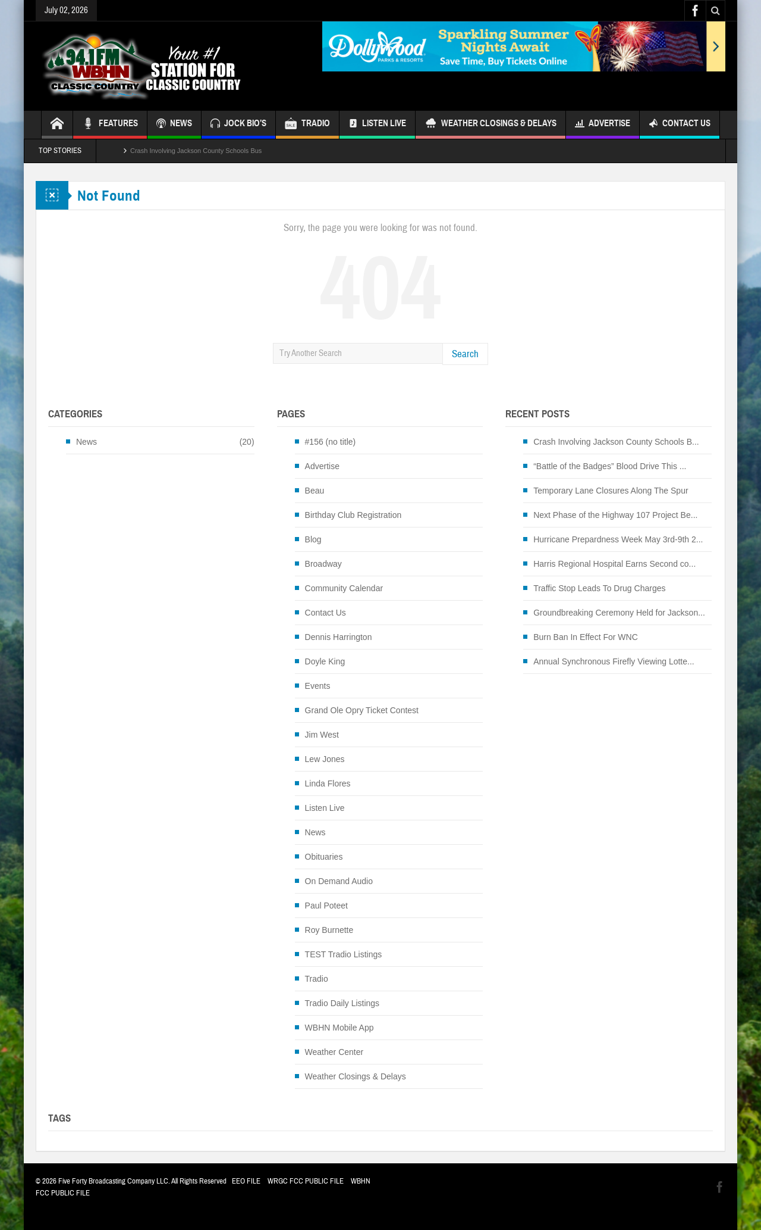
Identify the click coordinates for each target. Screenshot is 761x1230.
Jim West (322, 734)
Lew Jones (325, 759)
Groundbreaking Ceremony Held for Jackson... (619, 612)
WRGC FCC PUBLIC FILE (306, 1181)
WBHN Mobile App (339, 1027)
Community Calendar (344, 588)
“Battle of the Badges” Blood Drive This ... (609, 466)
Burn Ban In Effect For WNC (585, 637)
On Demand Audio (339, 881)
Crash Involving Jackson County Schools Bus (196, 150)
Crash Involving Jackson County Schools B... (616, 442)
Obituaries (324, 856)
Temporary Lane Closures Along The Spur (610, 490)
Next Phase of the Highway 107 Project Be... (615, 515)
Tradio (316, 979)
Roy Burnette (329, 930)
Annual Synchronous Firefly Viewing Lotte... (613, 661)
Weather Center (334, 1052)
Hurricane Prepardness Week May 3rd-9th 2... (618, 539)
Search (465, 354)
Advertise (602, 125)
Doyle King (325, 661)
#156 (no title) (330, 442)
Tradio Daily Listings (342, 1003)
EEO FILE (246, 1181)
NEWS (174, 125)
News (86, 442)
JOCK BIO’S (238, 125)
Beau (315, 490)
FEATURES (110, 125)
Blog (313, 539)
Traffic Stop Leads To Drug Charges (599, 588)
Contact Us (679, 125)
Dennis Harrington (338, 637)
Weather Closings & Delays (490, 125)
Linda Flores (328, 783)
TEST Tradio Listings (343, 954)
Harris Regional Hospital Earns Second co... (614, 564)
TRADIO (307, 125)
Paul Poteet (326, 905)
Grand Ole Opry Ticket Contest (362, 710)
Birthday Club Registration (353, 515)
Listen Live (377, 125)
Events (318, 686)
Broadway (323, 564)
